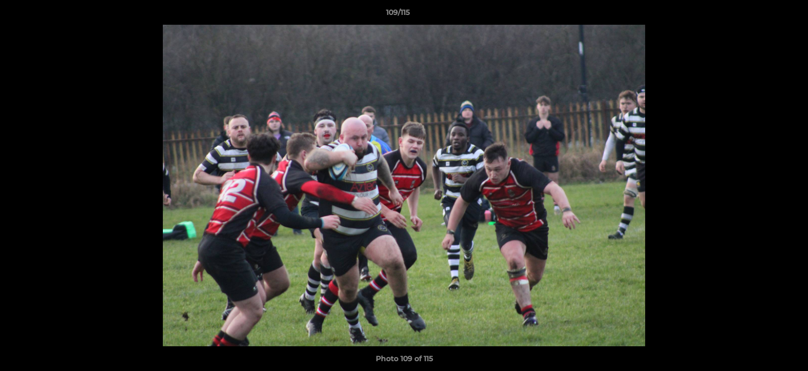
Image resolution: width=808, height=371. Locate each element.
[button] (765, 15)
